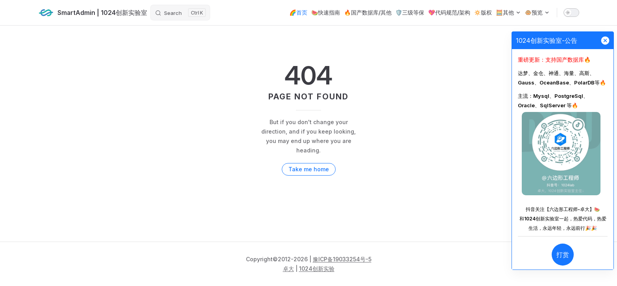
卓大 (288, 268)
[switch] (571, 12)
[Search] (180, 12)
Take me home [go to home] (308, 169)
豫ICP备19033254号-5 (342, 259)
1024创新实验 (316, 268)
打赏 (562, 254)
